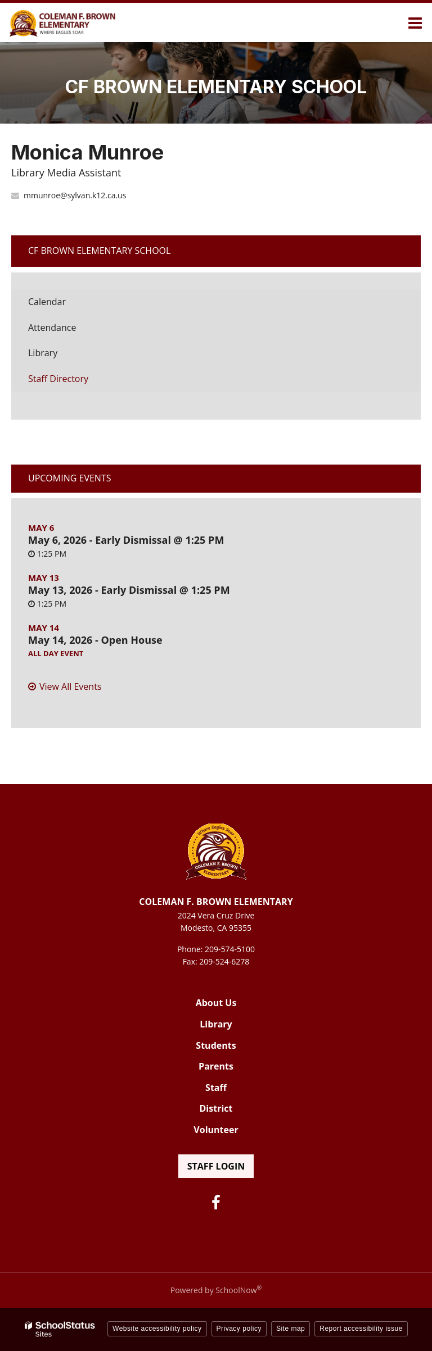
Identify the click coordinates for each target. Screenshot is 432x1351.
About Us (216, 1003)
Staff (216, 1087)
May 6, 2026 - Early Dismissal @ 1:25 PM (126, 540)
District (216, 1108)
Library (60, 355)
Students (216, 1045)
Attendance (52, 327)
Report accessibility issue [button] (361, 1328)
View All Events (70, 686)
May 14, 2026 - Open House (95, 640)
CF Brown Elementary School (99, 250)
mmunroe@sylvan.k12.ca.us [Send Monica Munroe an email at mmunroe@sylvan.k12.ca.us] (75, 195)
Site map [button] (290, 1328)
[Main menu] (415, 22)
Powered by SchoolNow (216, 1290)
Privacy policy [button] (239, 1328)
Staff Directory (58, 378)
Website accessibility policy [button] (157, 1328)
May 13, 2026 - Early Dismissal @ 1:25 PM (129, 590)
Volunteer (216, 1129)
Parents (216, 1066)
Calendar (47, 301)
